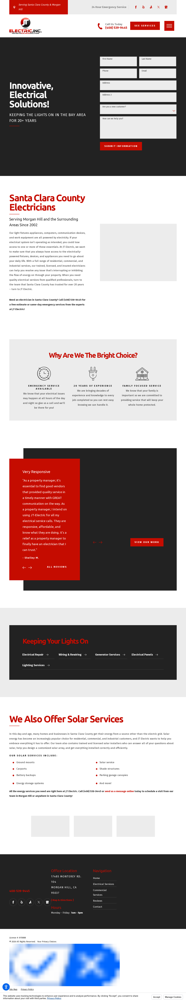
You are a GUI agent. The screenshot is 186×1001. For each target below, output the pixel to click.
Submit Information (121, 146)
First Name (107, 59)
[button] (6, 987)
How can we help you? (112, 119)
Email (144, 71)
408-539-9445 (19, 890)
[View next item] (33, 567)
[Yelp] (143, 7)
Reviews (97, 900)
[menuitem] (105, 877)
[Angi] (151, 7)
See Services (145, 25)
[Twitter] (158, 7)
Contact (97, 906)
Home (96, 877)
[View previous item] (27, 567)
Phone (105, 71)
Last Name (146, 59)
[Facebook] (136, 7)
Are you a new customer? (114, 107)
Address (106, 83)
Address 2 (107, 95)
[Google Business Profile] (166, 7)
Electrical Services (103, 883)
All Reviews (60, 567)
